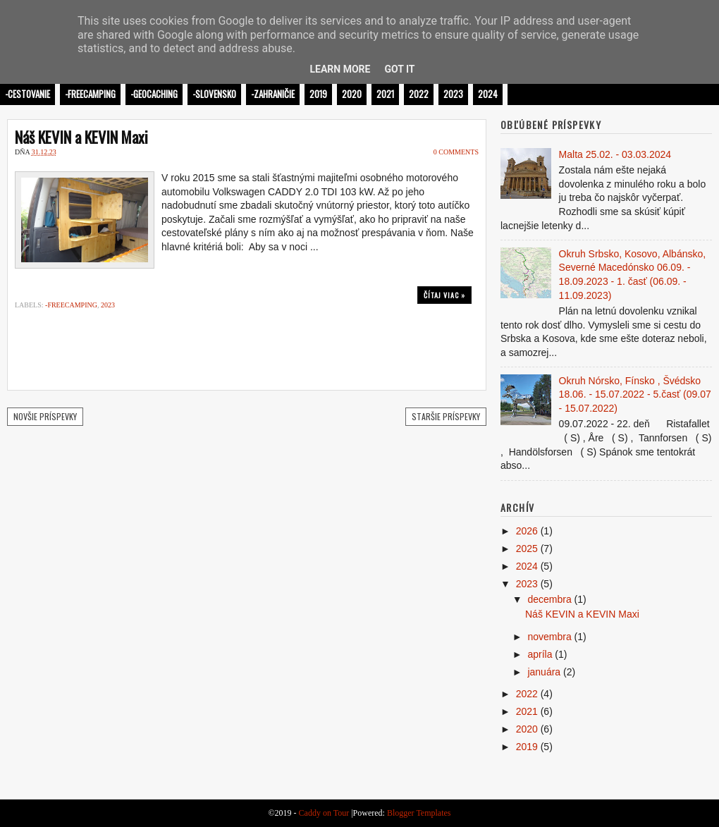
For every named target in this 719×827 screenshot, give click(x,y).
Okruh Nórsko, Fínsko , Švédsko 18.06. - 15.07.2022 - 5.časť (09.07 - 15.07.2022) (635, 394)
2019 (318, 94)
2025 (527, 548)
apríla (539, 654)
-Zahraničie (273, 94)
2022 (419, 94)
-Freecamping (90, 94)
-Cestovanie (27, 94)
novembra (549, 636)
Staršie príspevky (446, 416)
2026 (527, 531)
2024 (488, 94)
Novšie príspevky (45, 416)
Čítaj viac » (444, 295)
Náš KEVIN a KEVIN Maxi (81, 136)
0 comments (456, 152)
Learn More (339, 69)
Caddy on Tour (324, 813)
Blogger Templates (419, 813)
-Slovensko (214, 94)
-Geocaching (154, 94)
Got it (399, 69)
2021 (385, 94)
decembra (549, 599)
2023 (453, 94)
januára (543, 672)
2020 (352, 94)
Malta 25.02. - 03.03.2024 (615, 154)
